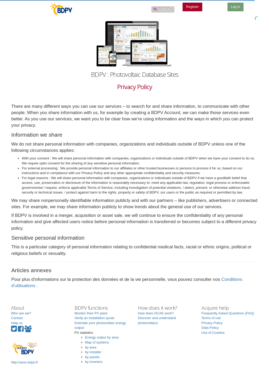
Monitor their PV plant (91, 313)
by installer (93, 352)
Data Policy (210, 328)
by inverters (94, 362)
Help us (17, 323)
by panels (92, 357)
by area (90, 347)
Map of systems (97, 342)
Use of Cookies (213, 333)
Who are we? (21, 313)
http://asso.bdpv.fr (24, 352)
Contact (17, 318)
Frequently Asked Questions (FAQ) (227, 313)
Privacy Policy (212, 323)
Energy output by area (102, 337)
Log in (235, 7)
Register (192, 7)
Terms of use (211, 318)
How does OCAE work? (156, 313)
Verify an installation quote (95, 318)
